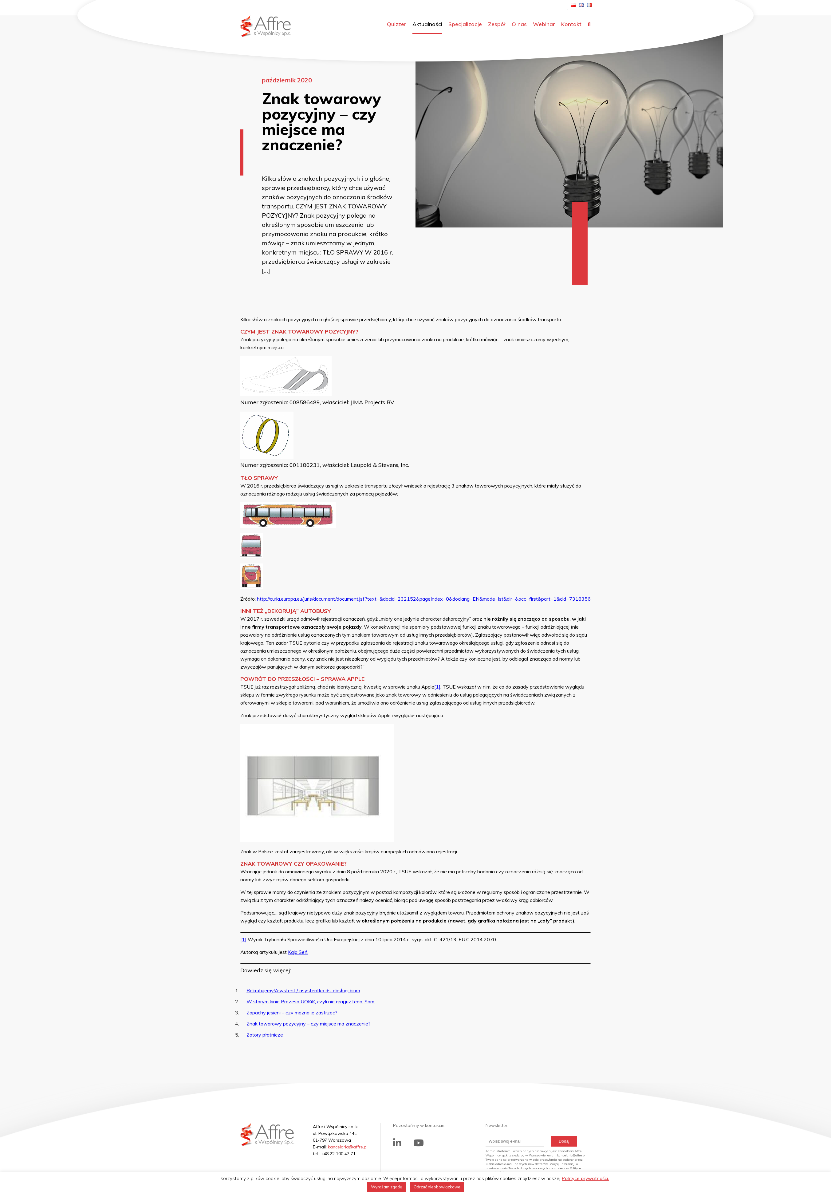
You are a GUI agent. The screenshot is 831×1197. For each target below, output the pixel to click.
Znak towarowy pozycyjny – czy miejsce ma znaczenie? (308, 1024)
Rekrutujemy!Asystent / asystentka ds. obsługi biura (303, 990)
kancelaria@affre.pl (348, 1147)
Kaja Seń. (298, 952)
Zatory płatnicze (264, 1035)
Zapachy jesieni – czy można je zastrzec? (291, 1012)
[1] (437, 687)
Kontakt (571, 24)
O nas (519, 24)
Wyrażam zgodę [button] (386, 1186)
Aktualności (427, 24)
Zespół (497, 24)
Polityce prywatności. (585, 1178)
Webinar (544, 24)
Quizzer (396, 24)
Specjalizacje (465, 24)
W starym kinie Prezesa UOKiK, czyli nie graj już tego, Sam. (310, 1001)
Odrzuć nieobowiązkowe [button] (437, 1186)
